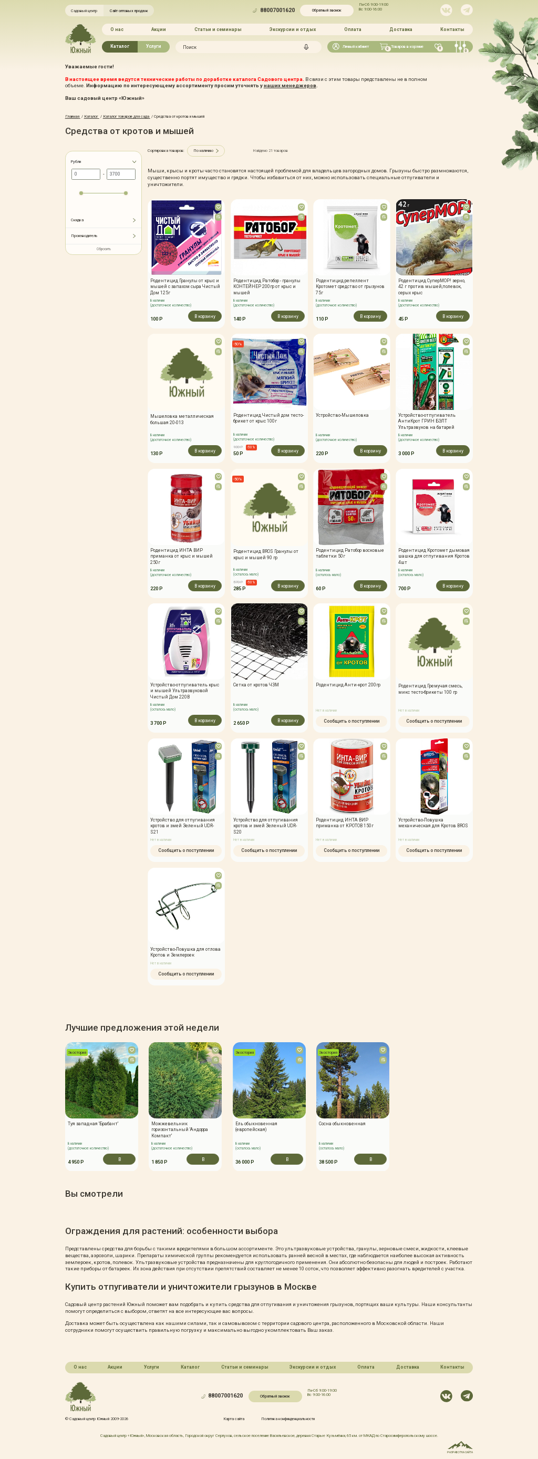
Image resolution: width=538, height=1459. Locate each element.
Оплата (352, 29)
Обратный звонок (327, 10)
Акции (158, 29)
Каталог (119, 46)
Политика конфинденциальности (288, 1418)
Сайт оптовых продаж (129, 10)
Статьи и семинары (218, 29)
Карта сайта (233, 1418)
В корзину (204, 315)
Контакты (452, 29)
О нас (116, 29)
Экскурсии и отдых (293, 29)
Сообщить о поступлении (352, 722)
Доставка (400, 29)
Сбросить (104, 249)
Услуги (153, 46)
